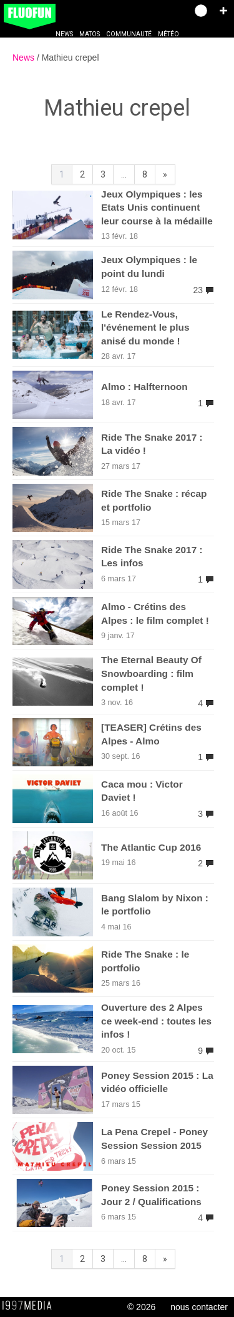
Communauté (129, 34)
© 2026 (141, 1307)
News (64, 34)
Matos (89, 34)
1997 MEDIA (30, 1305)
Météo (168, 34)
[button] (223, 11)
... (124, 174)
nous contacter (199, 1307)
